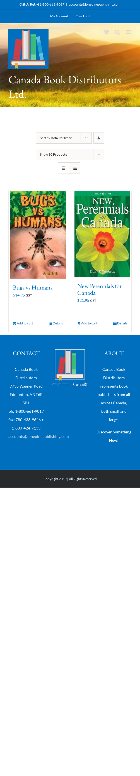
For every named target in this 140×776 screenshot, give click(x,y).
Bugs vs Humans (32, 287)
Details (58, 323)
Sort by (56, 138)
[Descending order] (98, 138)
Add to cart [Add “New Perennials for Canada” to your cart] (89, 323)
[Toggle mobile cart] (106, 32)
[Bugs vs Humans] (38, 235)
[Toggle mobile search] (117, 32)
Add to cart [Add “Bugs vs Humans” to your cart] (25, 323)
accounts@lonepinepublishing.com (94, 4)
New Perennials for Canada (99, 289)
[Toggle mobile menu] (129, 32)
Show (53, 154)
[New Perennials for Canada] (102, 234)
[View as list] (74, 168)
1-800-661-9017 (52, 4)
